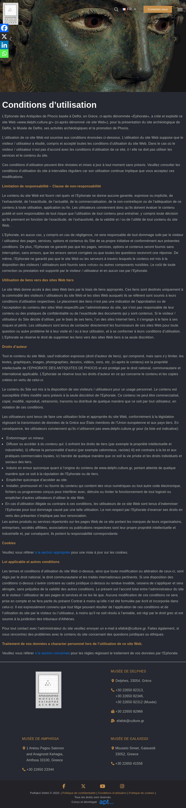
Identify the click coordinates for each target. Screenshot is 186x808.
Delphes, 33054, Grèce (134, 681)
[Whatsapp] (4, 53)
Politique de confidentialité (79, 793)
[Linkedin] (4, 45)
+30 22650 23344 (40, 769)
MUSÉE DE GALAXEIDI (129, 739)
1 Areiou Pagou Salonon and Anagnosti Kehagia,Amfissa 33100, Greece (45, 754)
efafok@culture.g (129, 721)
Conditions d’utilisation (112, 793)
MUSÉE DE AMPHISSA (40, 739)
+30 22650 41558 (129, 763)
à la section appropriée (52, 552)
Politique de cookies (142, 793)
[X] (4, 36)
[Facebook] (4, 28)
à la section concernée (52, 653)
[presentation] (175, 38)
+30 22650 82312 (129, 702)
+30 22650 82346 (129, 696)
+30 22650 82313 (129, 690)
